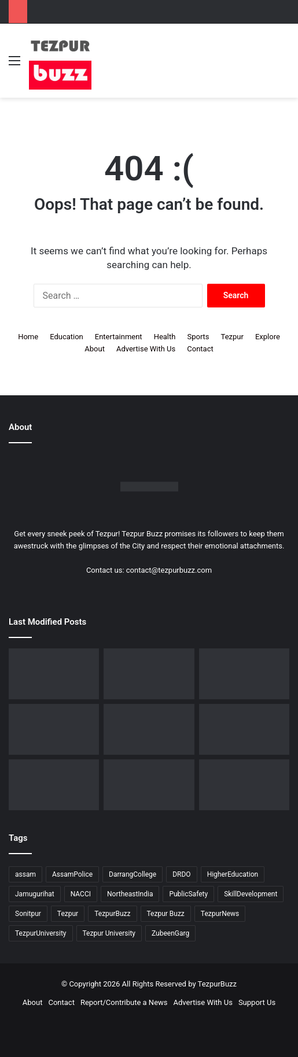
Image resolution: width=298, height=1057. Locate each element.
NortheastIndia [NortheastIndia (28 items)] (130, 894)
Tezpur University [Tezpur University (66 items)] (109, 933)
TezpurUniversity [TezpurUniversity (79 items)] (41, 933)
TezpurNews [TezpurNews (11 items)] (220, 914)
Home (28, 336)
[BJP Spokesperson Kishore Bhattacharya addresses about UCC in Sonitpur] (149, 673)
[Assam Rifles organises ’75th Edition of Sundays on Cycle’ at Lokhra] (54, 729)
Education (66, 336)
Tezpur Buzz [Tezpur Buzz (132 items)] (166, 914)
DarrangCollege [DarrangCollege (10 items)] (132, 874)
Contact (200, 348)
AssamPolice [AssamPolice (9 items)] (72, 874)
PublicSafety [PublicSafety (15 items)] (188, 894)
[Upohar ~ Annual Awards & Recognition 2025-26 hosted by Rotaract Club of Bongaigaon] (244, 673)
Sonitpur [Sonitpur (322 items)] (28, 914)
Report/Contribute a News (124, 1002)
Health (165, 336)
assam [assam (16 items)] (25, 874)
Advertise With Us (145, 348)
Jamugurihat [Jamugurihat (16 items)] (34, 894)
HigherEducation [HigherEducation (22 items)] (232, 874)
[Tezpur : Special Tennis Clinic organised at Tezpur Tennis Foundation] (244, 729)
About (94, 348)
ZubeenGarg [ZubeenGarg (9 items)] (170, 933)
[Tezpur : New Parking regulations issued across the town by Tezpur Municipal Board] (149, 784)
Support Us (256, 1002)
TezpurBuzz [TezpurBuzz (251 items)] (112, 914)
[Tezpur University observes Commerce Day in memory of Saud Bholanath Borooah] (54, 784)
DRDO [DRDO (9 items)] (181, 874)
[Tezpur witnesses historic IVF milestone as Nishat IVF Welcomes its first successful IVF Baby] (54, 673)
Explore (267, 336)
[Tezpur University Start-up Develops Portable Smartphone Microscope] (244, 784)
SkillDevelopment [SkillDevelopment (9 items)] (250, 894)
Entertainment (118, 336)
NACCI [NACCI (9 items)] (81, 894)
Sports (198, 336)
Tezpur (232, 336)
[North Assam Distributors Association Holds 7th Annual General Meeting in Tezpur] (149, 729)
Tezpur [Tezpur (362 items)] (67, 914)
